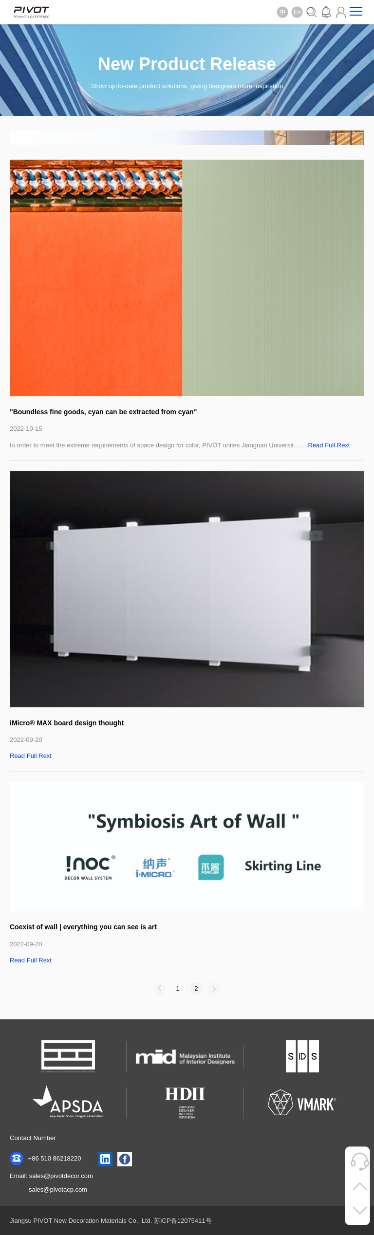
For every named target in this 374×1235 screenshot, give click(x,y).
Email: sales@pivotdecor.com (51, 1176)
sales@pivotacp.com (58, 1189)
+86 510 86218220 (45, 1158)
